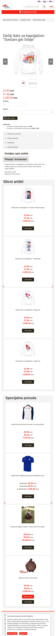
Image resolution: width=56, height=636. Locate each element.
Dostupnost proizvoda (12, 134)
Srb (40, 1)
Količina (5, 101)
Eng (45, 1)
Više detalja (28, 228)
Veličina (5, 109)
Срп (51, 1)
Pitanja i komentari (16, 159)
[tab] (28, 134)
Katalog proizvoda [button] (28, 12)
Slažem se (23, 633)
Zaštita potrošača (11, 147)
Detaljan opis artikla (16, 153)
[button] (2, 285)
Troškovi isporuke (11, 138)
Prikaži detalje (12, 633)
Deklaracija (9, 142)
